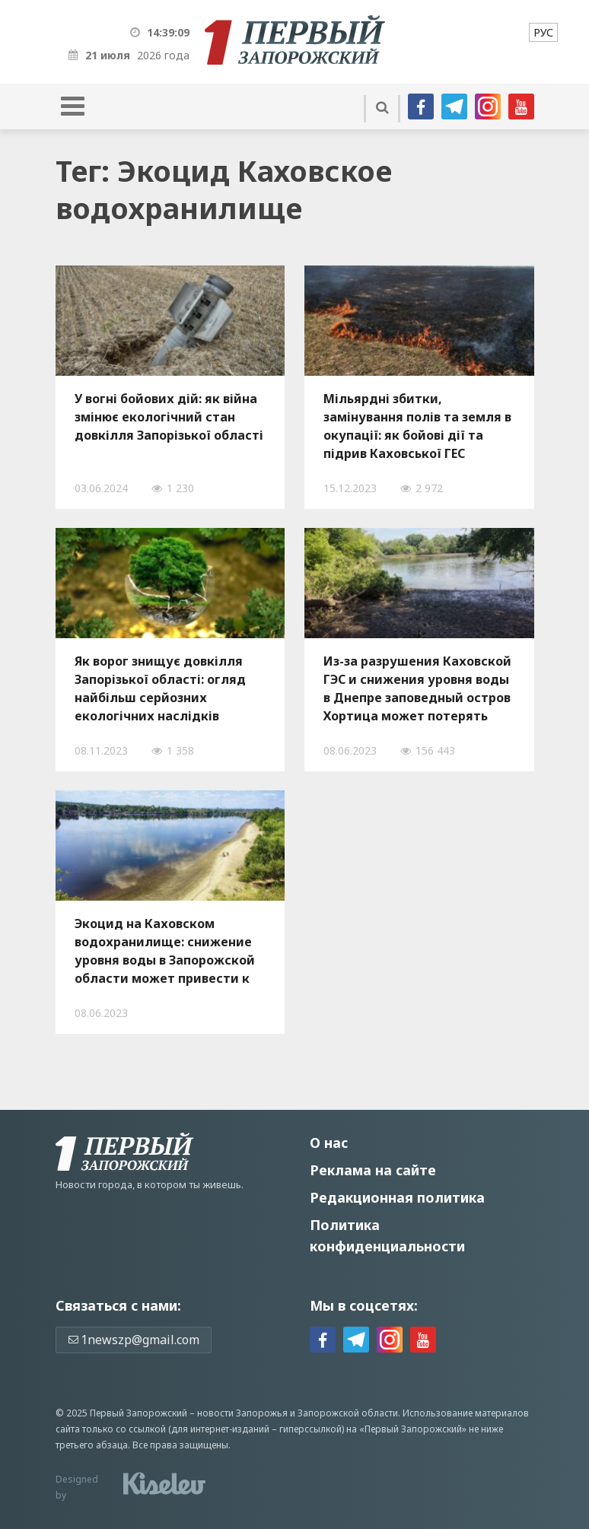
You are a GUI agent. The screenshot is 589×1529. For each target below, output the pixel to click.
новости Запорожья (242, 1413)
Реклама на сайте (373, 1170)
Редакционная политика (397, 1197)
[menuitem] (543, 32)
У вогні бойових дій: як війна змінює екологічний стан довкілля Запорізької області (169, 416)
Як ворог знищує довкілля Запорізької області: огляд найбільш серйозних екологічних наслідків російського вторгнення (160, 688)
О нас (329, 1142)
